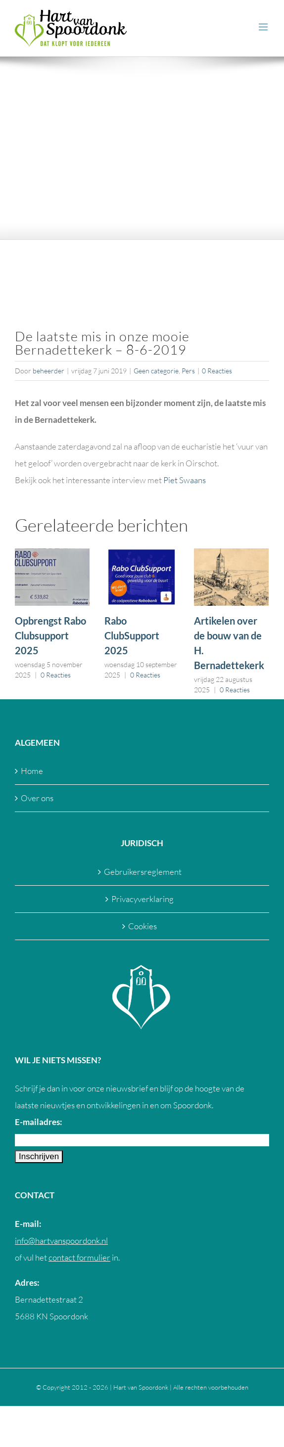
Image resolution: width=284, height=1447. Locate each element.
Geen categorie (156, 370)
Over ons (37, 798)
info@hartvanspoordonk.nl (61, 1240)
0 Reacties (217, 370)
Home (32, 771)
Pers (188, 370)
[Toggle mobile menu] (264, 27)
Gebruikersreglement (143, 871)
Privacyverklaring (142, 899)
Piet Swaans (184, 480)
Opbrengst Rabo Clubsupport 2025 (50, 635)
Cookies (142, 926)
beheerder (48, 370)
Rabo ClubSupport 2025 (131, 635)
